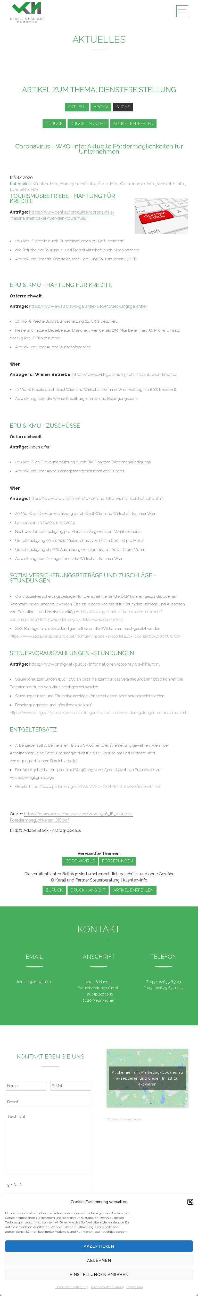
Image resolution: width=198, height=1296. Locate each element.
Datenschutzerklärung (71, 1287)
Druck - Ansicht (88, 123)
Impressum (135, 1287)
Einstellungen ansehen (99, 1274)
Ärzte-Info (107, 183)
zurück (54, 123)
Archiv (101, 106)
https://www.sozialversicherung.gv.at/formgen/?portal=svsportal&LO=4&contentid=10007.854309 (95, 636)
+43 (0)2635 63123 (165, 982)
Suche (123, 106)
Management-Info (77, 183)
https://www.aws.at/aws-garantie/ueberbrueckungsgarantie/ (88, 306)
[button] (190, 1201)
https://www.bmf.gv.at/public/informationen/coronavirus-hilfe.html (94, 664)
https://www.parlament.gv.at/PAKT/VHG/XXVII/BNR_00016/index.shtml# (94, 786)
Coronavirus (80, 861)
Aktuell (77, 106)
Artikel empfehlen (133, 123)
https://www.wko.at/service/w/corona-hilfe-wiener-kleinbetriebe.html (96, 498)
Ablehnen (99, 1260)
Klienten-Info (44, 183)
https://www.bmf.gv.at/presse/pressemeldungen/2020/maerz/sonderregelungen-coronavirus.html (98, 712)
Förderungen (117, 861)
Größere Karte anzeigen (124, 1119)
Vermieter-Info (170, 183)
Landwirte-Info (24, 190)
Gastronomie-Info (137, 183)
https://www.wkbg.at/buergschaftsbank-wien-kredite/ (125, 374)
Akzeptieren (99, 1246)
